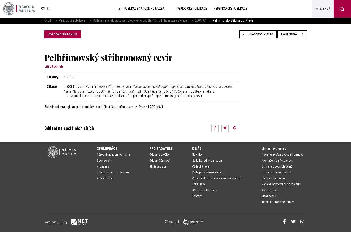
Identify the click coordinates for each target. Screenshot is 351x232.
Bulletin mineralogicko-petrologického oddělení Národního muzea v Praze (140, 20)
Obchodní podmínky (274, 178)
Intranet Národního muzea (278, 202)
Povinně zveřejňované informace (282, 154)
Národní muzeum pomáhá (113, 154)
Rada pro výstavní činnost (208, 172)
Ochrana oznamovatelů (276, 172)
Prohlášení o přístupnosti (277, 160)
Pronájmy (103, 166)
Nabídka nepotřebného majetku (281, 184)
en (49, 9)
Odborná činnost (159, 160)
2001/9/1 (201, 20)
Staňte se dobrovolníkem (113, 172)
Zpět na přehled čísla (62, 34)
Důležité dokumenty (204, 190)
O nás (197, 148)
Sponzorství (104, 160)
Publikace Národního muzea (141, 9)
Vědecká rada (200, 166)
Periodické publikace (72, 20)
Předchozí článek (258, 34)
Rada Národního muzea (207, 160)
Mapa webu (269, 196)
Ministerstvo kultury (274, 148)
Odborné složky (159, 154)
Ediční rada (199, 184)
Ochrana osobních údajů (277, 166)
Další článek (292, 34)
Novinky (197, 154)
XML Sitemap (270, 190)
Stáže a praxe (157, 166)
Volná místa (104, 178)
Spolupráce (107, 148)
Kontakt (197, 196)
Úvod (47, 20)
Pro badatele (160, 148)
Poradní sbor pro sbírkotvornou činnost (217, 178)
